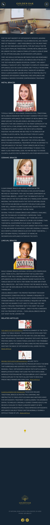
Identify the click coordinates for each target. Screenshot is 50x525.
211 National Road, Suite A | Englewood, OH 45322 (25, 511)
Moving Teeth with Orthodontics (14, 361)
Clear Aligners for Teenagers (13, 392)
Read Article (6, 349)
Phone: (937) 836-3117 (25, 513)
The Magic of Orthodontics (12, 330)
